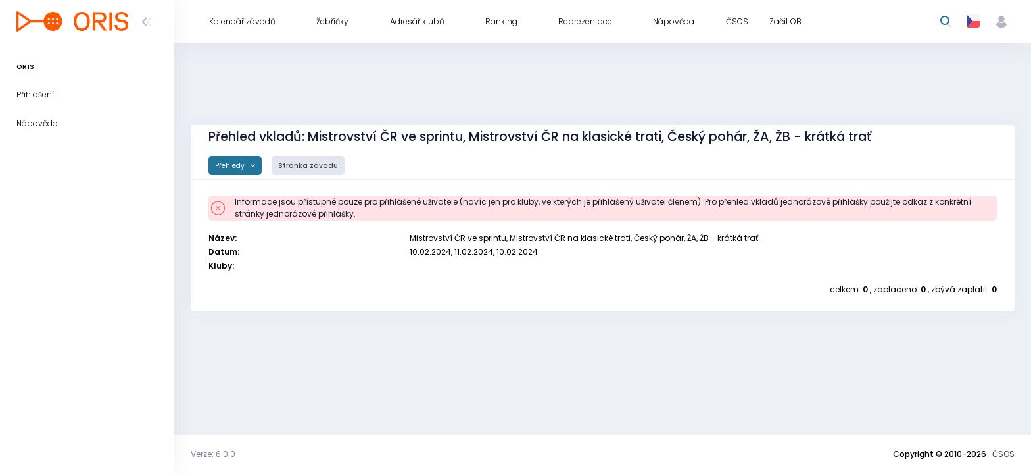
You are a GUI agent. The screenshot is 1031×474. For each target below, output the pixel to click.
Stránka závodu (308, 166)
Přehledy (231, 166)
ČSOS (1003, 454)
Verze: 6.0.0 (213, 454)
